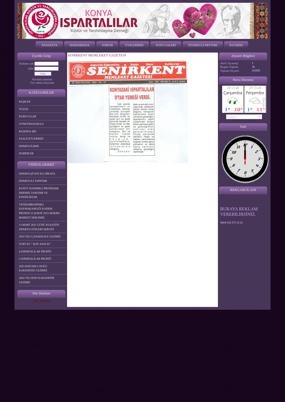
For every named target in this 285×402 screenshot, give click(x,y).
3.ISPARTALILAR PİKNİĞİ (35, 258)
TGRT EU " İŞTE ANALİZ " (35, 243)
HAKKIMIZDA (80, 45)
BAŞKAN (24, 101)
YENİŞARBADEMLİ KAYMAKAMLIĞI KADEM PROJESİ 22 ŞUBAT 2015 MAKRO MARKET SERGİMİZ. (39, 211)
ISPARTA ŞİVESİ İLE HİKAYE (37, 173)
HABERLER (26, 153)
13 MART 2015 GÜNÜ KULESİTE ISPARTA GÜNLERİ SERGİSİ (39, 227)
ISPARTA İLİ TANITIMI (33, 180)
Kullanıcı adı (26, 63)
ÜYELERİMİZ (134, 45)
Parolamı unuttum (42, 79)
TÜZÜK (23, 109)
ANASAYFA (49, 45)
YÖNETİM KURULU (31, 123)
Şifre (31, 68)
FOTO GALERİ (166, 45)
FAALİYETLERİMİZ (31, 138)
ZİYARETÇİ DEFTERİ (202, 45)
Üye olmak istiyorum (42, 82)
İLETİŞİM (236, 45)
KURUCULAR (27, 116)
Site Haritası (42, 301)
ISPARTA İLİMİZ (29, 146)
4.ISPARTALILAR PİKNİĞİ (35, 251)
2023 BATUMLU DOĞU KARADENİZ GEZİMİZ (33, 268)
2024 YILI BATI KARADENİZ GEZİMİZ (37, 280)
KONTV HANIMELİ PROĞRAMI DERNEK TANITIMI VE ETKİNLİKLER (38, 192)
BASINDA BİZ (27, 131)
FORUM (107, 45)
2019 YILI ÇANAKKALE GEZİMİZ (40, 236)
